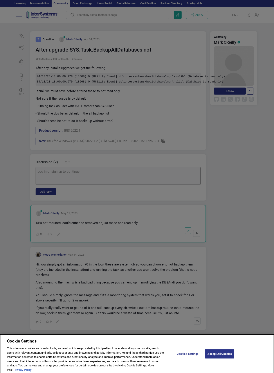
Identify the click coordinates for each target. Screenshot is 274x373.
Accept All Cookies (219, 355)
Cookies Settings (187, 355)
